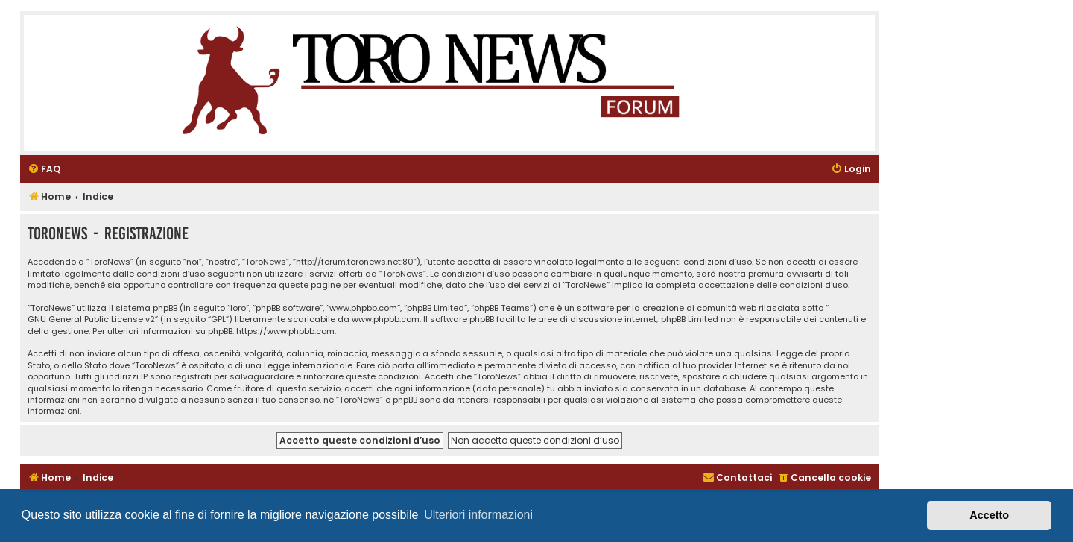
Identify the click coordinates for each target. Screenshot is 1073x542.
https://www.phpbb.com (285, 331)
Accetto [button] (989, 515)
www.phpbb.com (386, 319)
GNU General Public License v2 (91, 319)
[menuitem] (44, 170)
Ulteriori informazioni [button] (478, 514)
